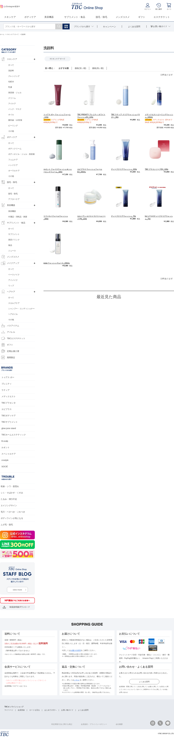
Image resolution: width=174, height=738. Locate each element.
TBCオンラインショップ (13, 707)
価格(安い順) (80, 68)
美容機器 (49, 17)
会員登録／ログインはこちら (15, 686)
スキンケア (10, 17)
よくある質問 (144, 682)
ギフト (141, 17)
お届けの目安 (75, 650)
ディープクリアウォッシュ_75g (123, 216)
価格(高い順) (98, 68)
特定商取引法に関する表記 (61, 724)
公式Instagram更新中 (10, 6)
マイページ (8, 710)
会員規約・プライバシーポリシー (94, 724)
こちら (77, 680)
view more (17, 590)
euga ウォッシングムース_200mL (57, 263)
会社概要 (119, 724)
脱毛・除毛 (101, 17)
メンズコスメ (123, 17)
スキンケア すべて (58, 59)
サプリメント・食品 (74, 17)
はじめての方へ (50, 710)
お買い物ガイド (67, 710)
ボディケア (30, 17)
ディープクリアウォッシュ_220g (124, 169)
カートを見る (34, 710)
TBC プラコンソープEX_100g (156, 169)
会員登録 (21, 710)
